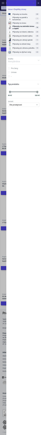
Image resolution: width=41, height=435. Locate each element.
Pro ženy (14, 68)
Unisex (14, 72)
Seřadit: (10, 101)
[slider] (10, 92)
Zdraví (10, 9)
